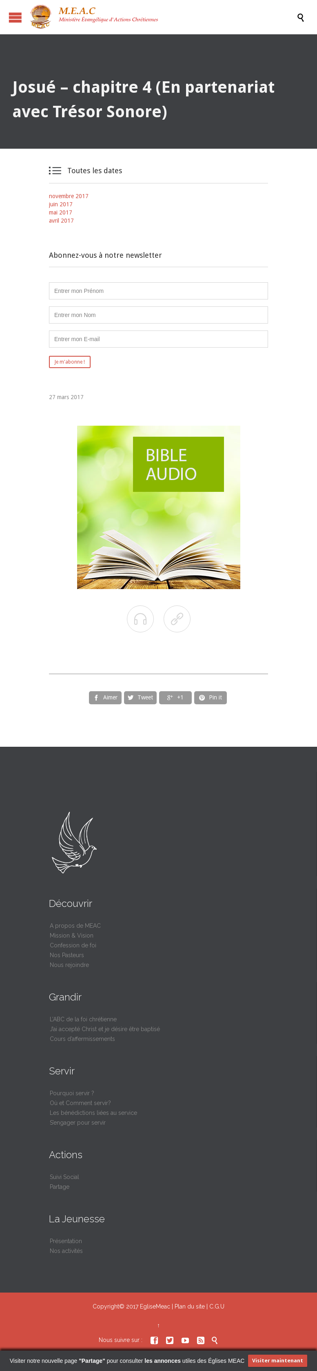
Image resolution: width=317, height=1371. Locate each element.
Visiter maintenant (277, 1361)
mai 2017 (60, 212)
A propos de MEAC (75, 925)
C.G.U (216, 1306)
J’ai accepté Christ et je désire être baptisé (105, 1029)
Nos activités (66, 1251)
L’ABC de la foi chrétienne (83, 1019)
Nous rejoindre (69, 965)
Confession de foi (73, 945)
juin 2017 (61, 204)
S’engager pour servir (78, 1122)
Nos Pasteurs (67, 955)
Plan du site (190, 1306)
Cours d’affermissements (82, 1039)
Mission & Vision (71, 935)
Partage (59, 1186)
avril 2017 (61, 220)
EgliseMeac (155, 1306)
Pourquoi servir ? (72, 1093)
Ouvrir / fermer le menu (15, 17)
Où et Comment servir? (80, 1103)
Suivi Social (64, 1177)
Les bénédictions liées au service (93, 1113)
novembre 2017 (69, 196)
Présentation (66, 1241)
